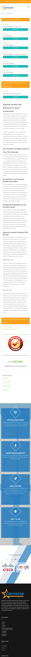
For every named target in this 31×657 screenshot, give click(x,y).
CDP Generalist (7, 327)
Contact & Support (11, 1)
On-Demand (15, 97)
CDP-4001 (6, 70)
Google (6, 382)
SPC (3, 622)
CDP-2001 (6, 52)
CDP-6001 (6, 91)
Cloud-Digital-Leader (7, 628)
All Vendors (4, 645)
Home (3, 13)
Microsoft (7, 386)
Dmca (3, 650)
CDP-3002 (6, 43)
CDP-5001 (6, 25)
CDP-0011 (6, 34)
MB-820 (4, 635)
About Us (4, 648)
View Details (15, 29)
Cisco (5, 378)
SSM (3, 625)
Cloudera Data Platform (10, 329)
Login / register (23, 1)
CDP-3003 (6, 61)
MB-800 (4, 631)
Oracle (6, 390)
